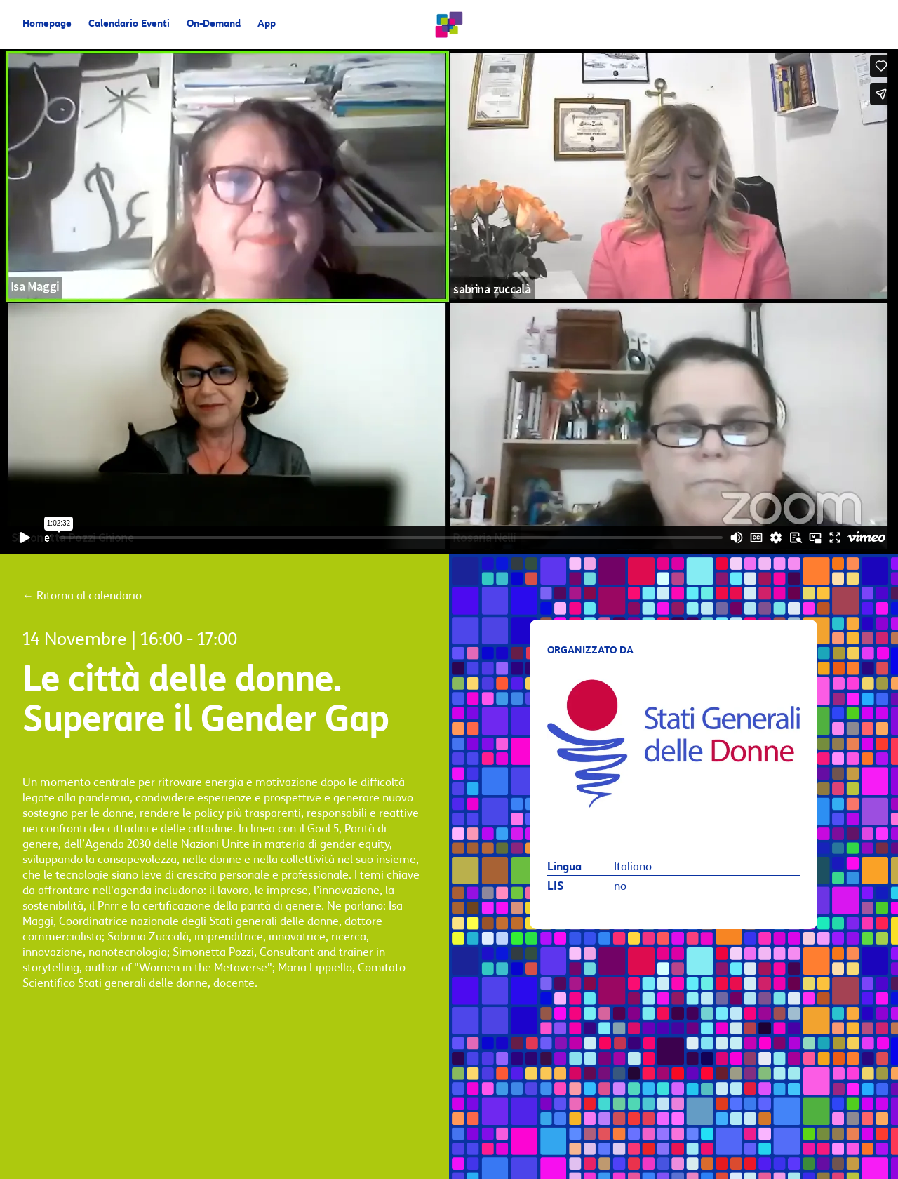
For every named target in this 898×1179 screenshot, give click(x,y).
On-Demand (214, 24)
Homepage (47, 24)
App (266, 24)
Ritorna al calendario (82, 596)
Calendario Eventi (129, 24)
